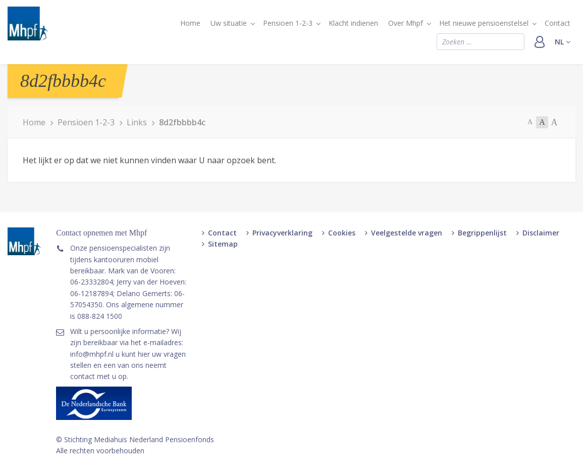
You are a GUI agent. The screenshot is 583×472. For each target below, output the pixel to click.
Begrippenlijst (482, 233)
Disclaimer (540, 233)
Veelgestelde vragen (406, 233)
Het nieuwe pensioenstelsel (483, 23)
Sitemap (223, 244)
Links (137, 122)
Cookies (341, 233)
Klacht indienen (353, 23)
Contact (557, 23)
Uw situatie (228, 23)
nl (562, 41)
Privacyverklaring (282, 233)
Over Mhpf (405, 23)
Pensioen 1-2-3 (287, 23)
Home (190, 23)
